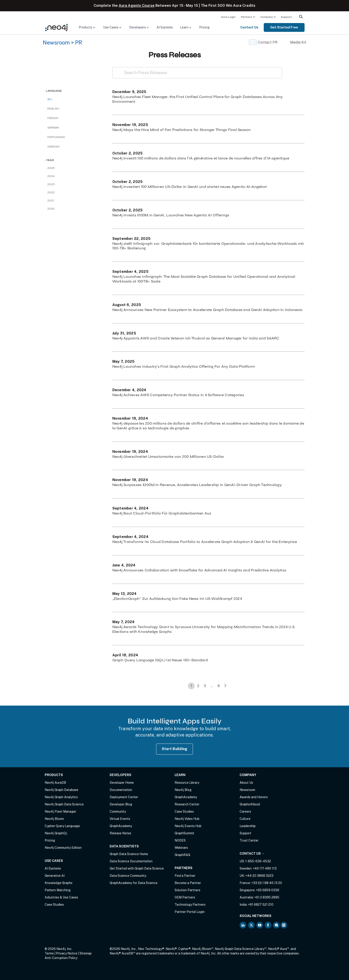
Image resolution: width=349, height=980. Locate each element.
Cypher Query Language (62, 826)
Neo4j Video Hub (187, 819)
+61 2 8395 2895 (266, 897)
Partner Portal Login (190, 912)
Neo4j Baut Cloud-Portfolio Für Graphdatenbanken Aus (161, 513)
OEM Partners (185, 897)
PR (78, 42)
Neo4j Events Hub (188, 826)
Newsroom (56, 42)
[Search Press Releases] (197, 72)
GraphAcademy (121, 826)
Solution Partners (187, 890)
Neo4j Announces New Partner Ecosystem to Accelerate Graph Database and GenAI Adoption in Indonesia (207, 310)
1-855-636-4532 (258, 861)
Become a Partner (188, 883)
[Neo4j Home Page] (56, 27)
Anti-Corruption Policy (61, 958)
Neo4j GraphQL (56, 833)
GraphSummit (184, 833)
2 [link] (198, 686)
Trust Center (249, 840)
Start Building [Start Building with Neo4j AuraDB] (174, 749)
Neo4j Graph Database (61, 790)
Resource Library (187, 782)
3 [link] (205, 686)
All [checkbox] (49, 99)
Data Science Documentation (131, 861)
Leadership (248, 826)
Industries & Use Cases (61, 897)
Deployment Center (124, 797)
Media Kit (298, 42)
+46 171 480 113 (265, 868)
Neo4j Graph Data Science (64, 804)
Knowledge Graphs (58, 883)
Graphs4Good (250, 804)
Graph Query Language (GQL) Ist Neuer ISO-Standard (160, 660)
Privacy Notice (66, 953)
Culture (245, 819)
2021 (50, 200)
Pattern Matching (58, 890)
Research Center (187, 804)
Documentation (121, 790)
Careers (245, 811)
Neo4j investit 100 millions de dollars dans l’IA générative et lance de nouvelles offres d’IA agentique (200, 158)
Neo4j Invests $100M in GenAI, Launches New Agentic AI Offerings (170, 215)
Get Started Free (284, 27)
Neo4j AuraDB (55, 782)
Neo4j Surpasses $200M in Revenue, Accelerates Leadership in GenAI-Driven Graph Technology (197, 485)
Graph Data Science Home (129, 854)
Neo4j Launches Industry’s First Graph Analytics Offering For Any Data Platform (183, 366)
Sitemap (86, 953)
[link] (225, 686)
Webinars (181, 847)
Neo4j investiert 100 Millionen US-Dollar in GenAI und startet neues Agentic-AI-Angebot (189, 187)
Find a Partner (185, 875)
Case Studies (54, 904)
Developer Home (122, 782)
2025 (51, 168)
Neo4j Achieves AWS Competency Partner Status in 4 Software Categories (178, 395)
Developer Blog (121, 804)
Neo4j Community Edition (63, 847)
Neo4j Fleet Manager (60, 811)
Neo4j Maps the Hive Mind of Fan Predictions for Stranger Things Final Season (181, 130)
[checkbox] (74, 109)
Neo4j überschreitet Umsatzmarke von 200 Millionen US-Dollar (168, 456)
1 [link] (191, 686)
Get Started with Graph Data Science (137, 868)
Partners (246, 17)
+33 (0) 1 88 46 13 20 (266, 883)
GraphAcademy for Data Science (133, 883)
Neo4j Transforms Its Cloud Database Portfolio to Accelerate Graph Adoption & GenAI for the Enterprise (204, 542)
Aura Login (228, 17)
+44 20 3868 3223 (259, 875)
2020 (51, 208)
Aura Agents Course (137, 5)
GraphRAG (182, 855)
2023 (51, 184)
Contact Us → (252, 853)
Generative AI (55, 875)
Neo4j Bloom (54, 819)
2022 (51, 192)
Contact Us (249, 27)
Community (118, 811)
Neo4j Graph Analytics (61, 797)
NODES (180, 840)
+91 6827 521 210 (260, 904)
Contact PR (267, 42)
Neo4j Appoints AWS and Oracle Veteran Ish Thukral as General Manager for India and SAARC (195, 338)
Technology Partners (190, 904)
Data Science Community (128, 875)
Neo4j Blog (183, 790)
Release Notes (120, 833)
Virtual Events (120, 819)
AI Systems (165, 27)
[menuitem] (228, 16)
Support (286, 17)
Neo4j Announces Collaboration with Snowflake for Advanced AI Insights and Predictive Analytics (199, 570)
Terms (49, 953)
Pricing (204, 27)
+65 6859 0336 (267, 890)
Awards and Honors (254, 797)
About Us (246, 782)
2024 (51, 176)
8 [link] (218, 686)
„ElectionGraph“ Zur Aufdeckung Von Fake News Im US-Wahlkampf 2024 (177, 598)
